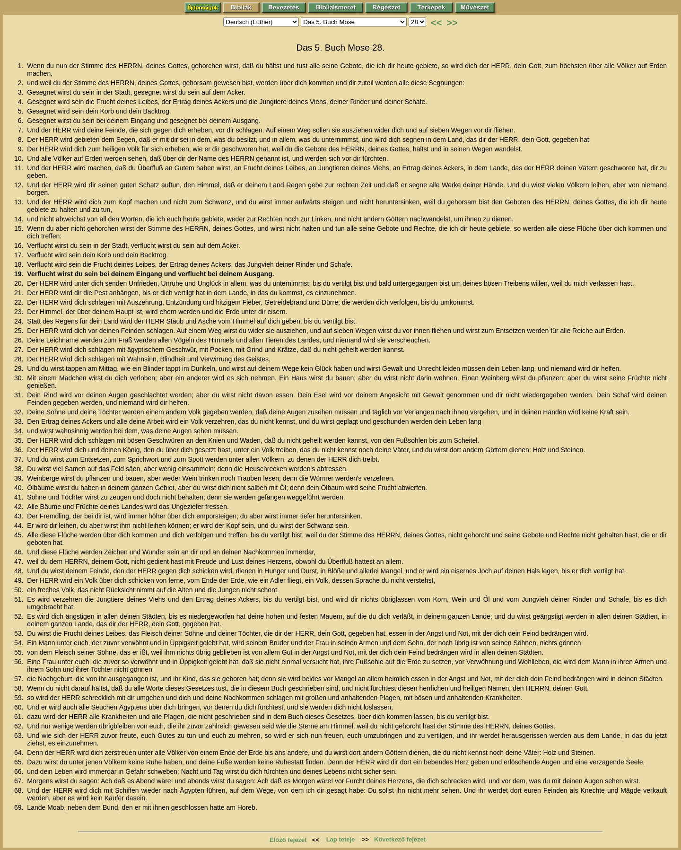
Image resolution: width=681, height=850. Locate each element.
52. (19, 616)
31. (19, 395)
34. (19, 431)
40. (19, 487)
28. (19, 359)
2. (22, 83)
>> (451, 23)
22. (19, 302)
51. (19, 599)
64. (19, 752)
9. (22, 149)
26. (19, 340)
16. (19, 245)
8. (22, 139)
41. (19, 497)
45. (19, 535)
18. (19, 264)
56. (19, 662)
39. (19, 478)
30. (19, 378)
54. (19, 643)
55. (19, 652)
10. (19, 158)
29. (19, 368)
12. (19, 185)
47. (19, 561)
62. (19, 726)
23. (19, 311)
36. (19, 450)
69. (19, 807)
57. (19, 679)
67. (19, 781)
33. (19, 421)
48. (19, 571)
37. (19, 459)
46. (19, 552)
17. (19, 255)
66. (19, 771)
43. (19, 516)
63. (19, 735)
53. (19, 633)
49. (19, 580)
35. (19, 440)
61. (19, 716)
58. (19, 688)
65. (19, 762)
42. (19, 506)
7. (22, 130)
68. (19, 790)
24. (19, 321)
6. (22, 120)
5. (22, 111)
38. (19, 469)
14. (19, 219)
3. (22, 92)
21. (19, 293)
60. (19, 707)
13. (19, 202)
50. (19, 590)
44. (19, 525)
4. (22, 101)
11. (19, 168)
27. (19, 349)
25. (19, 330)
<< (436, 23)
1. (22, 66)
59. (19, 697)
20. (19, 283)
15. (19, 228)
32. (19, 412)
